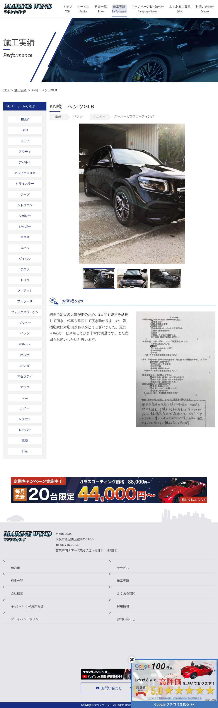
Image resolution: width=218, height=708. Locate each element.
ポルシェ (25, 344)
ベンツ (24, 333)
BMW (25, 119)
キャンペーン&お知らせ (27, 606)
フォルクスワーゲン (25, 312)
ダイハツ (25, 258)
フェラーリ (24, 301)
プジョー (25, 323)
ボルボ (24, 355)
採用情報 (123, 606)
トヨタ (24, 280)
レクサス (25, 419)
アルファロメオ (25, 173)
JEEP (25, 141)
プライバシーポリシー (26, 619)
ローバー (25, 430)
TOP (6, 90)
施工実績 (20, 90)
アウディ (25, 151)
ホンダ (24, 365)
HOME (15, 567)
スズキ (24, 237)
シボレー (25, 216)
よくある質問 (126, 593)
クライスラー (25, 183)
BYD (25, 130)
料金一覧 (17, 580)
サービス (123, 567)
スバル (24, 247)
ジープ (24, 194)
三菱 (25, 440)
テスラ (24, 269)
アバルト (25, 162)
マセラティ (24, 376)
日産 (25, 451)
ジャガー (25, 226)
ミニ (25, 397)
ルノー (24, 408)
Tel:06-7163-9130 (67, 545)
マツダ (24, 387)
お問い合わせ (126, 619)
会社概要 (17, 593)
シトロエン (24, 205)
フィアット (24, 290)
